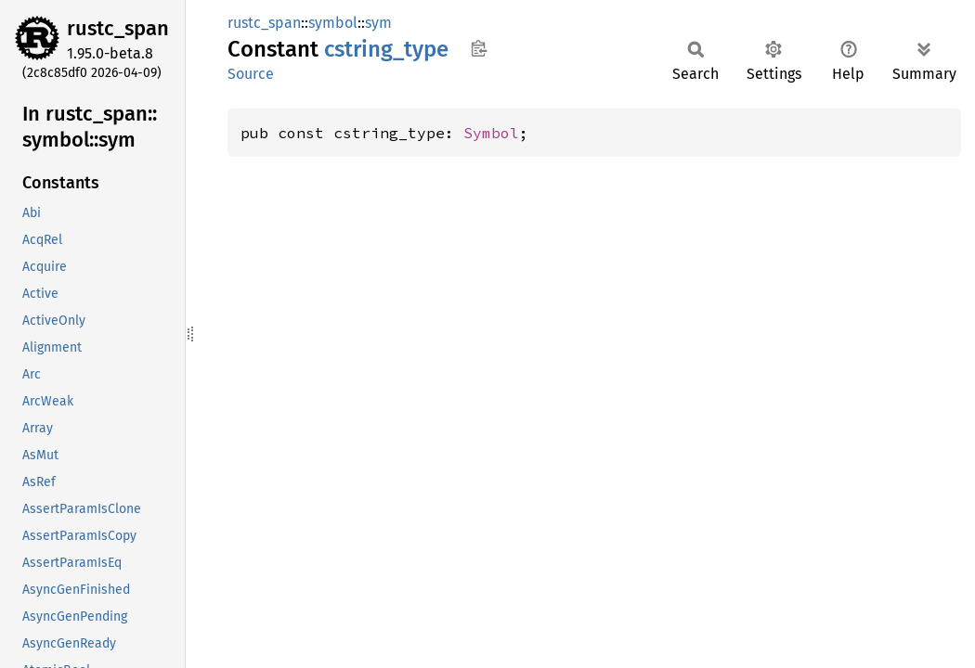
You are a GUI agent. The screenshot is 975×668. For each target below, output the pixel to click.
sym (378, 23)
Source (251, 74)
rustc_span (118, 28)
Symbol (491, 132)
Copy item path (478, 48)
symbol (333, 23)
